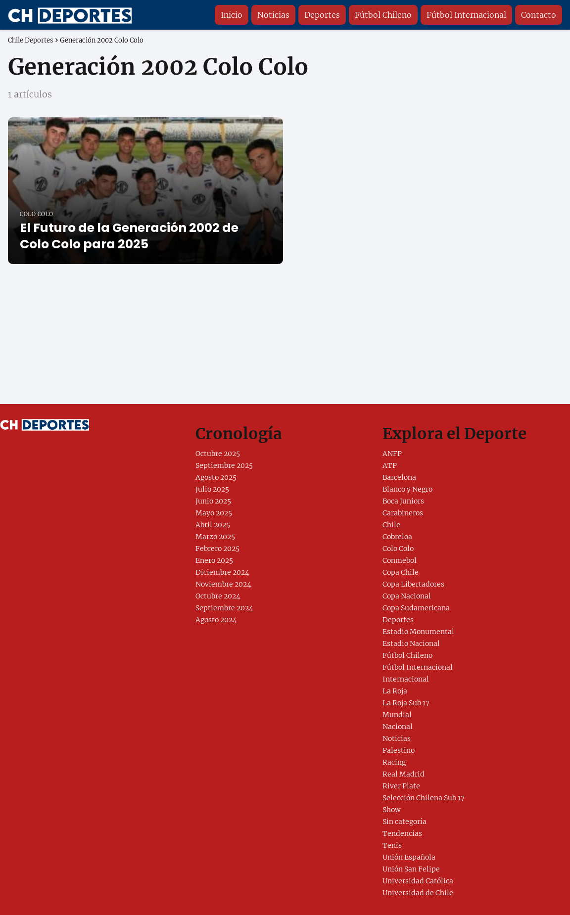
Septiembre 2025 (224, 465)
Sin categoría (404, 821)
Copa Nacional (406, 596)
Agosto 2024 (216, 619)
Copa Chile (400, 572)
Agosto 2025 (216, 477)
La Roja (394, 690)
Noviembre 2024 (223, 584)
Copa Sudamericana (416, 607)
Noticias (273, 15)
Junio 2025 (213, 501)
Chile (391, 524)
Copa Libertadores (413, 584)
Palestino (398, 750)
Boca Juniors (403, 501)
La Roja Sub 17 (405, 702)
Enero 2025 (214, 560)
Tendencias (402, 833)
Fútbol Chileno (383, 15)
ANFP (392, 453)
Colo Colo (398, 548)
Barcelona (399, 477)
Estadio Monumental (418, 631)
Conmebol (399, 560)
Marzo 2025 (215, 536)
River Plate (401, 785)
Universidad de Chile (417, 892)
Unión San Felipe (411, 869)
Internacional (405, 679)
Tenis (392, 845)
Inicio (231, 15)
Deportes (322, 15)
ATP (389, 465)
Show (391, 809)
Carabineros (402, 512)
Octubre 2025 (217, 453)
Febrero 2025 (217, 548)
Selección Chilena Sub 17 (423, 797)
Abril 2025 (212, 524)
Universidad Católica (417, 880)
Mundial (397, 714)
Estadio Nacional (411, 643)
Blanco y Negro (407, 489)
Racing (394, 762)
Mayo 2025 (213, 512)
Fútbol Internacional (466, 15)
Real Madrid (403, 774)
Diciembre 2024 (222, 572)
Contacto (538, 15)
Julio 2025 (212, 489)
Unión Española (408, 857)
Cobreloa (397, 536)
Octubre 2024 (217, 596)
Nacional (397, 726)
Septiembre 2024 (224, 607)
